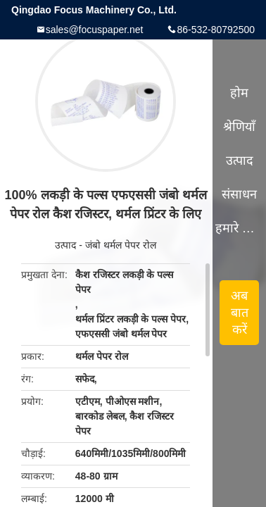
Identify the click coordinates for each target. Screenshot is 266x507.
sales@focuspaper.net (95, 29)
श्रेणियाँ (239, 127)
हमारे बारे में (239, 228)
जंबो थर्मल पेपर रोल (120, 245)
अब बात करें (239, 313)
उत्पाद (65, 245)
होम (239, 93)
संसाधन (239, 194)
